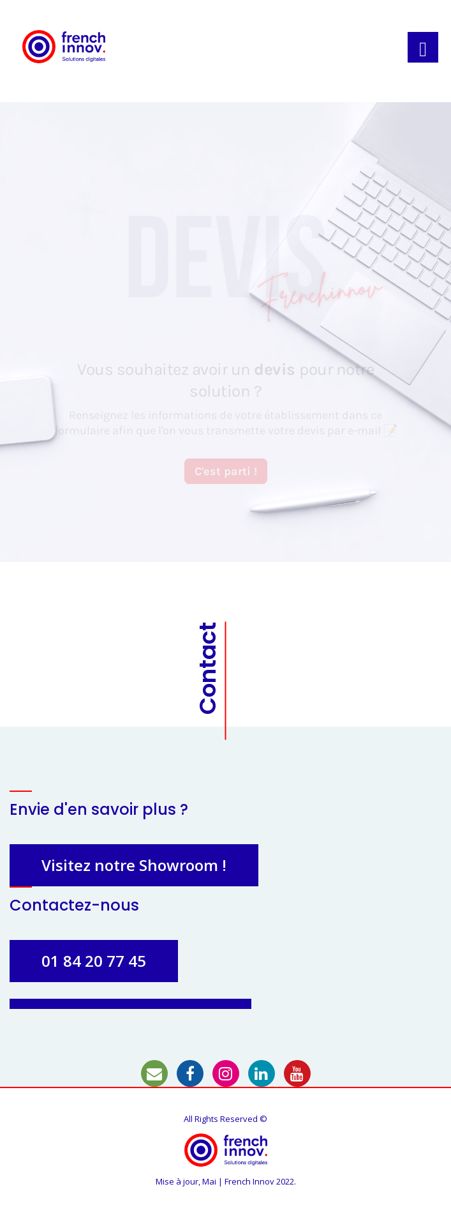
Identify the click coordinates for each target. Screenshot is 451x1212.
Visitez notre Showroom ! (133, 864)
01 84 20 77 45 (93, 960)
